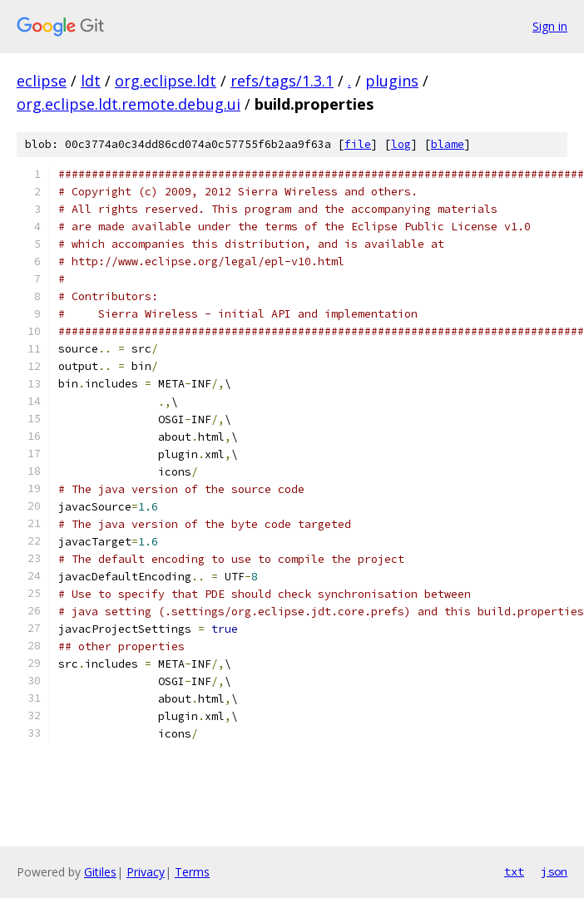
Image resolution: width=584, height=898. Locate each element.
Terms (192, 872)
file (357, 144)
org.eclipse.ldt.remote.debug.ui (128, 104)
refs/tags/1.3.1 (282, 81)
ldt (91, 81)
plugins (391, 81)
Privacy (145, 872)
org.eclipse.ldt (165, 81)
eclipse (42, 81)
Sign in (549, 26)
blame (447, 144)
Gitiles (100, 872)
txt (514, 871)
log (401, 144)
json (554, 871)
